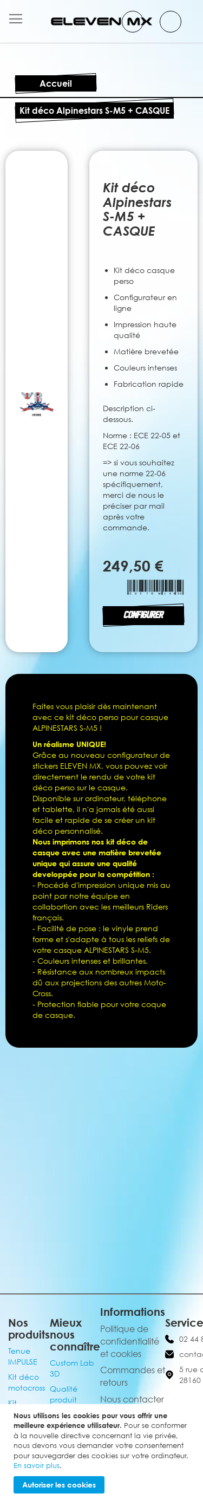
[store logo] (102, 21)
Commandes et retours (132, 1376)
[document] (103, 1452)
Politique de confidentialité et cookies (129, 1341)
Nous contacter (132, 1399)
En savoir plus (37, 1465)
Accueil (56, 83)
